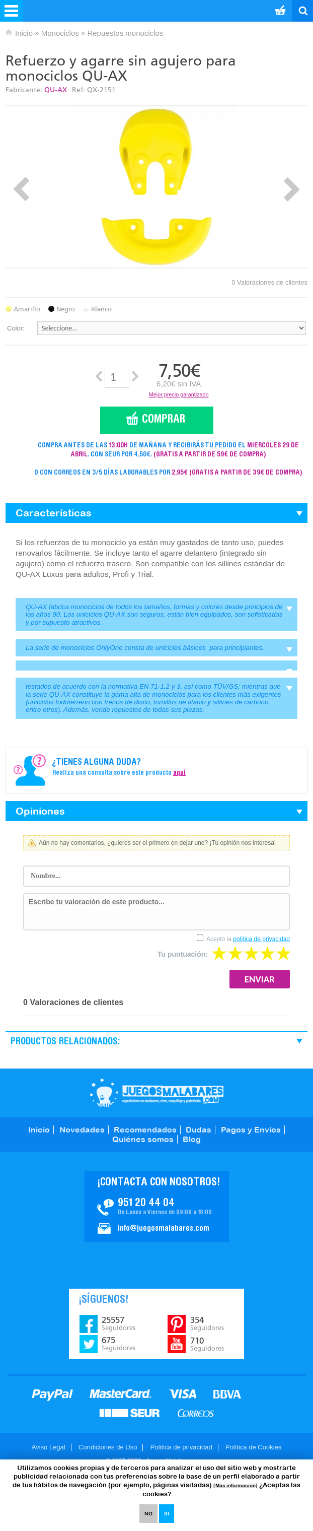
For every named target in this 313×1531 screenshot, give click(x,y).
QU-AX (55, 90)
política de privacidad (261, 939)
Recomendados (145, 1129)
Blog (192, 1139)
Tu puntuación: (183, 954)
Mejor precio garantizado (179, 394)
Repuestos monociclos (125, 33)
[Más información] (235, 1485)
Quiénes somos (143, 1139)
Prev (21, 189)
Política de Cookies (253, 1447)
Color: (16, 328)
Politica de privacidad (181, 1447)
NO (148, 1513)
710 (207, 1344)
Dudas (198, 1129)
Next (291, 189)
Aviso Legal (48, 1447)
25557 (118, 1323)
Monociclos (60, 33)
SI (166, 1513)
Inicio (24, 33)
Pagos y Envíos (251, 1129)
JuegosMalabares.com (156, 1093)
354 (207, 1323)
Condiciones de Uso (108, 1447)
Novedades (82, 1129)
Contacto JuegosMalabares (157, 1206)
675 (118, 1343)
